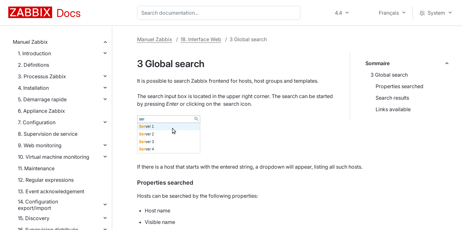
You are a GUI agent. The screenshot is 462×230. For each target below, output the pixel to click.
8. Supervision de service (47, 134)
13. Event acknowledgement (51, 191)
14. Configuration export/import (38, 204)
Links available (393, 109)
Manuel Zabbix (30, 42)
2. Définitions (33, 65)
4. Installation (33, 88)
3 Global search (389, 75)
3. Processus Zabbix (42, 76)
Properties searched (399, 86)
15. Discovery (33, 218)
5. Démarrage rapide (42, 99)
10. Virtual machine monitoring (53, 157)
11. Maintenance (36, 168)
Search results (392, 98)
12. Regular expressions (46, 180)
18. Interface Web (200, 39)
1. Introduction (34, 53)
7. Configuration (36, 122)
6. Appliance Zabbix (41, 111)
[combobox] (220, 13)
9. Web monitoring (40, 145)
